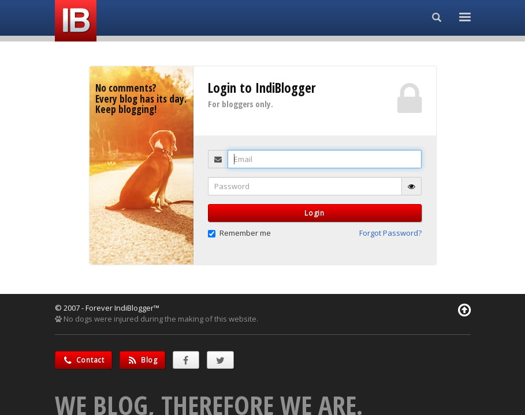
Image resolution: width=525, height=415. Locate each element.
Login (314, 213)
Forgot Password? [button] (390, 233)
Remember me (239, 233)
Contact (83, 360)
